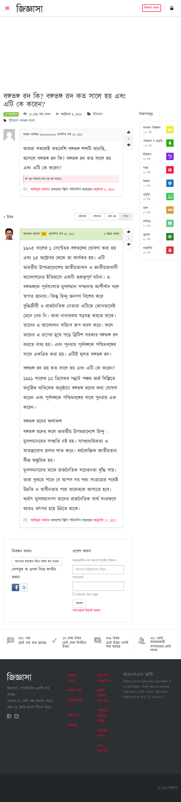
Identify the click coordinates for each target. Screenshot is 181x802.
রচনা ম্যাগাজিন (102, 748)
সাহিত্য (147, 222)
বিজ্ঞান (146, 182)
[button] (171, 8)
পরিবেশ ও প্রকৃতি (153, 141)
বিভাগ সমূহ (75, 690)
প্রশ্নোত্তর (73, 725)
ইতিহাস (98, 114)
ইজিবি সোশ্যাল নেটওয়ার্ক (102, 695)
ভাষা (145, 208)
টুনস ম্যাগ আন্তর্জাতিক (103, 678)
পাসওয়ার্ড (77, 577)
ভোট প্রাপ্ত (112, 216)
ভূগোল (146, 235)
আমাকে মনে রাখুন (85, 595)
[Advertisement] (90, 51)
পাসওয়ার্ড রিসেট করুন (86, 610)
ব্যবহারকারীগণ (75, 703)
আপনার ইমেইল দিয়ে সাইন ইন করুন (37, 561)
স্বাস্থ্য (145, 168)
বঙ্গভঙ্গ (23, 121)
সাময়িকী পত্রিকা (102, 733)
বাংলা (31, 121)
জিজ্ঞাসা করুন (151, 8)
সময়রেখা (73, 715)
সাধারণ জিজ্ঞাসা (152, 128)
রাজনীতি (147, 248)
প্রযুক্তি (146, 195)
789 (43, 234)
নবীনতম (97, 216)
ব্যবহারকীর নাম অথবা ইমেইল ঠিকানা (94, 560)
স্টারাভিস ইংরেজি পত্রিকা (102, 715)
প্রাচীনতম (82, 216)
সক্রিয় (126, 216)
